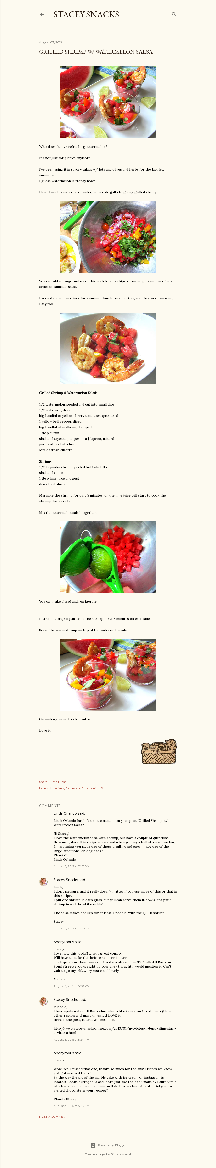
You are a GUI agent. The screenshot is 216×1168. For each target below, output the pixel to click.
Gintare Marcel (121, 1154)
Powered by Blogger (108, 1145)
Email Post (58, 782)
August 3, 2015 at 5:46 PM (71, 1106)
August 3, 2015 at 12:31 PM (71, 866)
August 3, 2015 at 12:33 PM (72, 928)
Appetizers (56, 788)
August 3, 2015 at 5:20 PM (71, 986)
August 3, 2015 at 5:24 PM (71, 1039)
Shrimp (106, 788)
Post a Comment (53, 1116)
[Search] (174, 13)
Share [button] (43, 782)
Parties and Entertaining (83, 788)
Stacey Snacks (86, 14)
